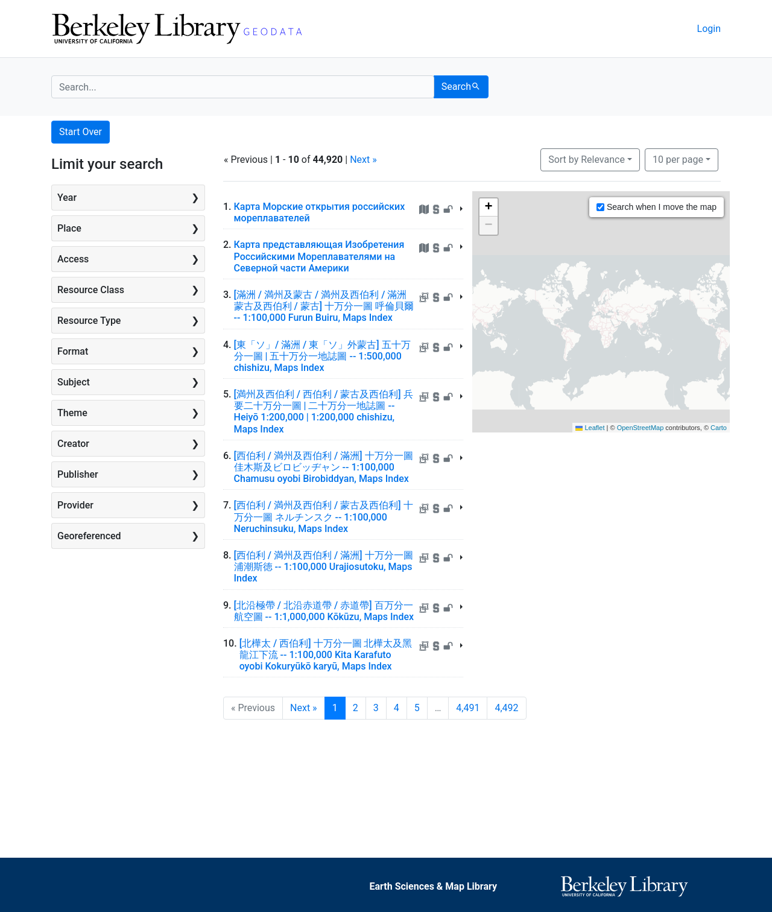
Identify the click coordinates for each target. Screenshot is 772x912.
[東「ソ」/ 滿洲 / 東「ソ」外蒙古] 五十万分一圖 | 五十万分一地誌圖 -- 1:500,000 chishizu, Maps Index (322, 356)
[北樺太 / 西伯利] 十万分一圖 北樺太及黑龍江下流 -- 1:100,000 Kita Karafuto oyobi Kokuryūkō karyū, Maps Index (326, 655)
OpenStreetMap (640, 427)
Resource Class (90, 290)
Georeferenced (89, 536)
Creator (73, 443)
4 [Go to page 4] (396, 708)
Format (72, 351)
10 (678, 158)
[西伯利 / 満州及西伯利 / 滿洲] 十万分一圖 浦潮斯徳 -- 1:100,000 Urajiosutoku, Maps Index (323, 566)
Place (69, 228)
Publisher (77, 474)
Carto (718, 427)
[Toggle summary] (463, 210)
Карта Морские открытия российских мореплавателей (319, 212)
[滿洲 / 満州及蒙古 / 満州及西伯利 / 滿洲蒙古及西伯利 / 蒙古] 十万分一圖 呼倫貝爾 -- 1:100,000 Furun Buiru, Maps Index (324, 306)
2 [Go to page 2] (355, 708)
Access (73, 259)
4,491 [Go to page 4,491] (467, 708)
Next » (363, 159)
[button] (488, 207)
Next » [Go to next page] (303, 708)
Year (67, 197)
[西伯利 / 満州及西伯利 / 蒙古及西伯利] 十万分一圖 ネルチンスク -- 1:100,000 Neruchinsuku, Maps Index (323, 516)
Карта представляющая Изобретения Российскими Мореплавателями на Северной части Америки (319, 256)
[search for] (242, 86)
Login (709, 28)
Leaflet (589, 427)
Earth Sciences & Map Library (433, 886)
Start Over (80, 132)
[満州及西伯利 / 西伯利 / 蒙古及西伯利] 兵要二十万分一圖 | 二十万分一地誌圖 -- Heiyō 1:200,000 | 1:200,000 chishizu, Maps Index (323, 411)
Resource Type (89, 320)
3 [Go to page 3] (376, 708)
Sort (586, 159)
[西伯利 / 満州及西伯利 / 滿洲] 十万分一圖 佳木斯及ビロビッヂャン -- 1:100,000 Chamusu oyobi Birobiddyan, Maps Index (323, 467)
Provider (75, 505)
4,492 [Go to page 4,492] (506, 708)
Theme (72, 413)
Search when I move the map (656, 207)
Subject (73, 382)
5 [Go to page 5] (417, 708)
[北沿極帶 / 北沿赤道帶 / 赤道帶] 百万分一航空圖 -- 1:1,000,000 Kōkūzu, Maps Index (324, 611)
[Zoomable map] (601, 311)
